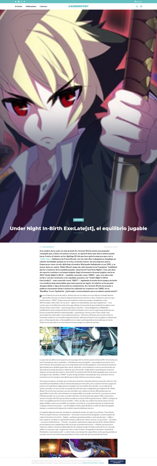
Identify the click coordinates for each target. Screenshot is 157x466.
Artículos (18, 6)
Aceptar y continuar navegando (117, 461)
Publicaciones (31, 6)
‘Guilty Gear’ (45, 259)
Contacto (43, 6)
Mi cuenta (138, 1)
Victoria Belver (48, 247)
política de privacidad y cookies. (93, 463)
